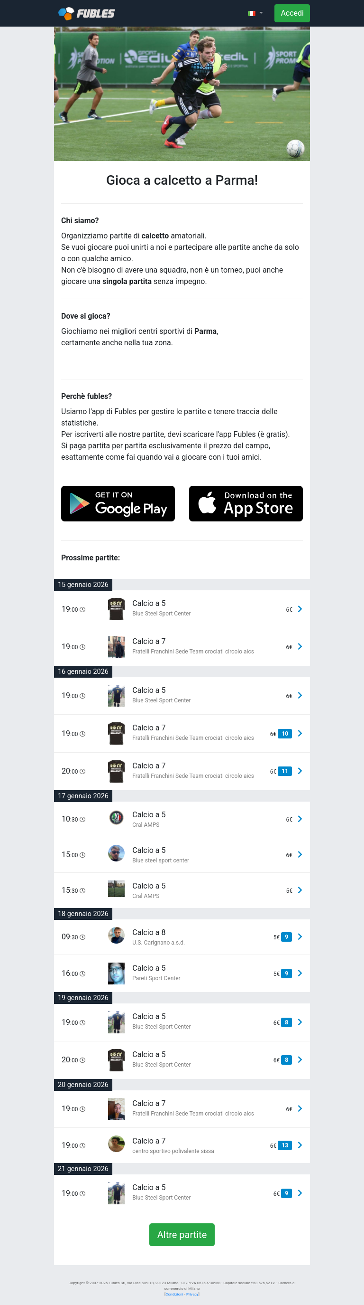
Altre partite (182, 1234)
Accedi (292, 13)
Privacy (192, 1294)
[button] (255, 13)
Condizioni (174, 1294)
